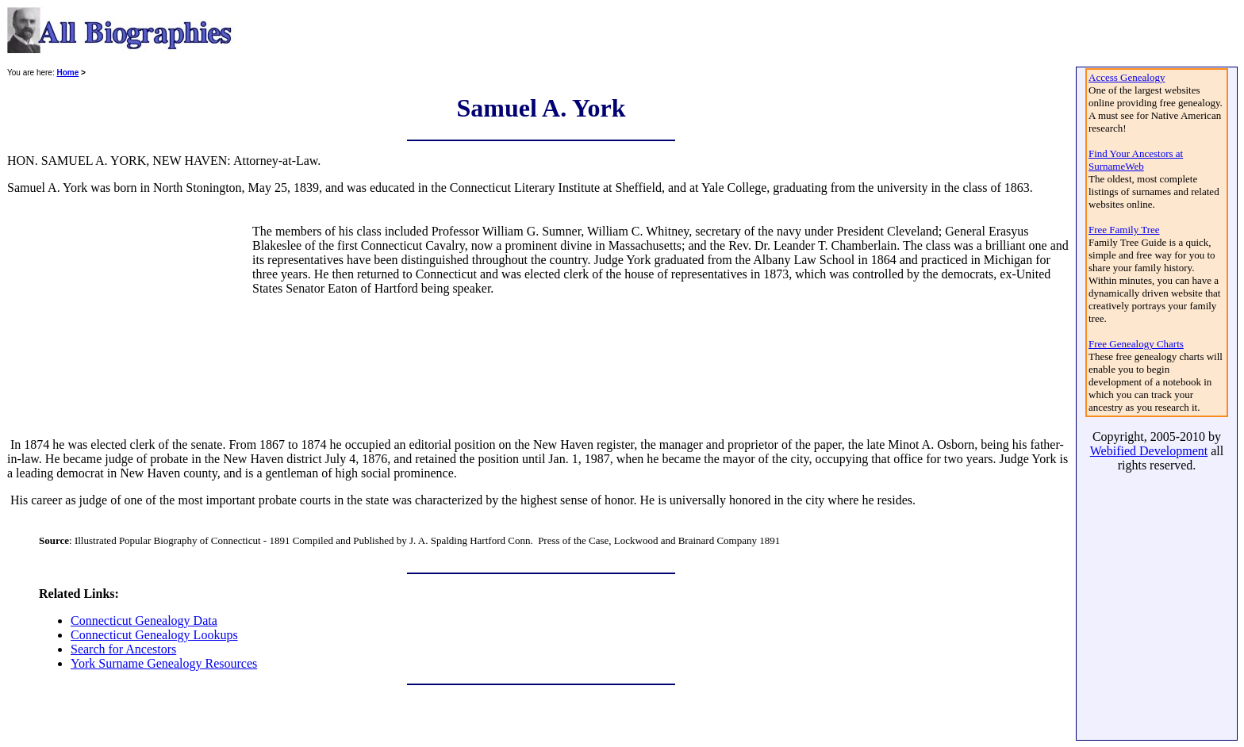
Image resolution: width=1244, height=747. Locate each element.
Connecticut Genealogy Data (144, 620)
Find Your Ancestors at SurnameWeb (1135, 159)
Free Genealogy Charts (1136, 344)
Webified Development (1149, 451)
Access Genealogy (1126, 77)
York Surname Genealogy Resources (164, 663)
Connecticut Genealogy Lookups (154, 635)
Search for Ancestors (123, 649)
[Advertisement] (129, 323)
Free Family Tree (1124, 230)
